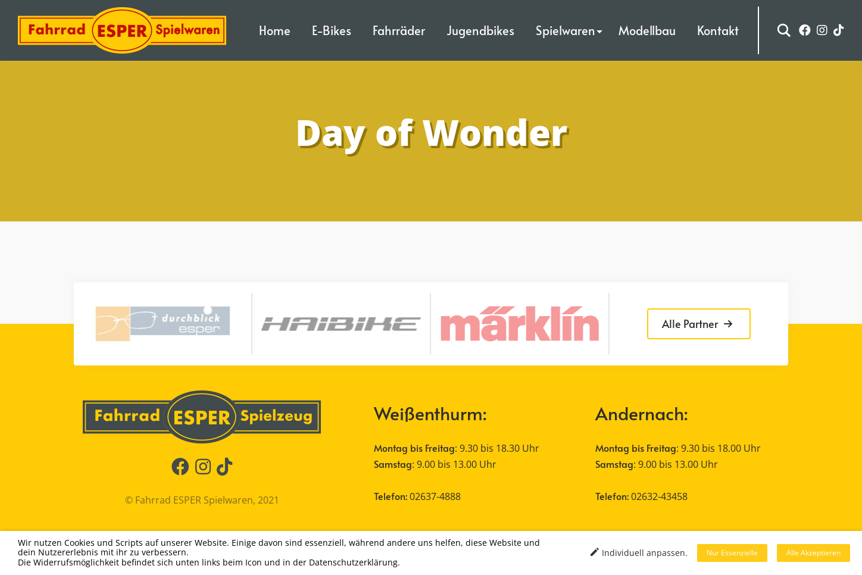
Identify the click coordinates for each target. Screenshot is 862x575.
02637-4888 (435, 496)
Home (275, 30)
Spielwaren (565, 30)
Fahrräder (399, 30)
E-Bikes (331, 30)
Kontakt (718, 30)
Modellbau (647, 30)
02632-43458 (659, 496)
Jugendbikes (480, 30)
